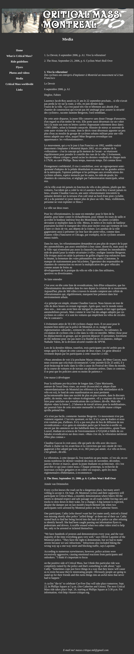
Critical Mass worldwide (19, 84)
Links (19, 89)
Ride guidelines (19, 61)
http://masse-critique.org (76, 592)
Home (19, 50)
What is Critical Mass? (19, 56)
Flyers (19, 67)
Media (19, 78)
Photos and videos (19, 72)
